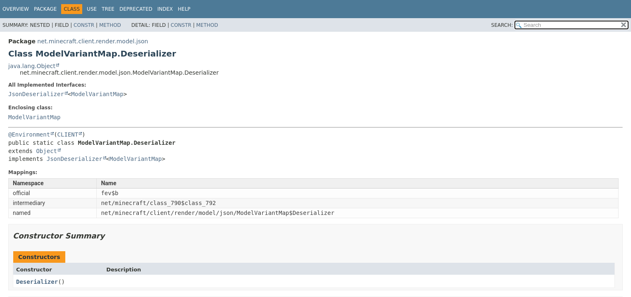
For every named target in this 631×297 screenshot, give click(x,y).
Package (45, 9)
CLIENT (68, 134)
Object (46, 151)
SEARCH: (502, 25)
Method (110, 25)
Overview (15, 9)
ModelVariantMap (97, 94)
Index (165, 9)
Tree (108, 9)
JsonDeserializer (36, 94)
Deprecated (135, 9)
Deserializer (37, 281)
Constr (84, 25)
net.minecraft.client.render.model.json (92, 41)
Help (184, 9)
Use (92, 9)
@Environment (29, 134)
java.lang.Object (31, 66)
